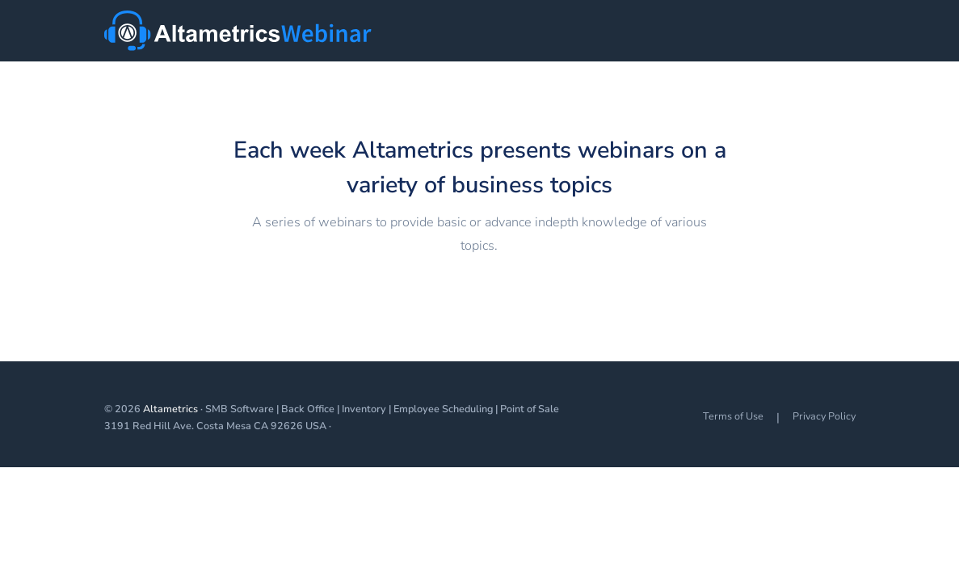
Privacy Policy (824, 416)
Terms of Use (733, 416)
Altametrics (170, 408)
